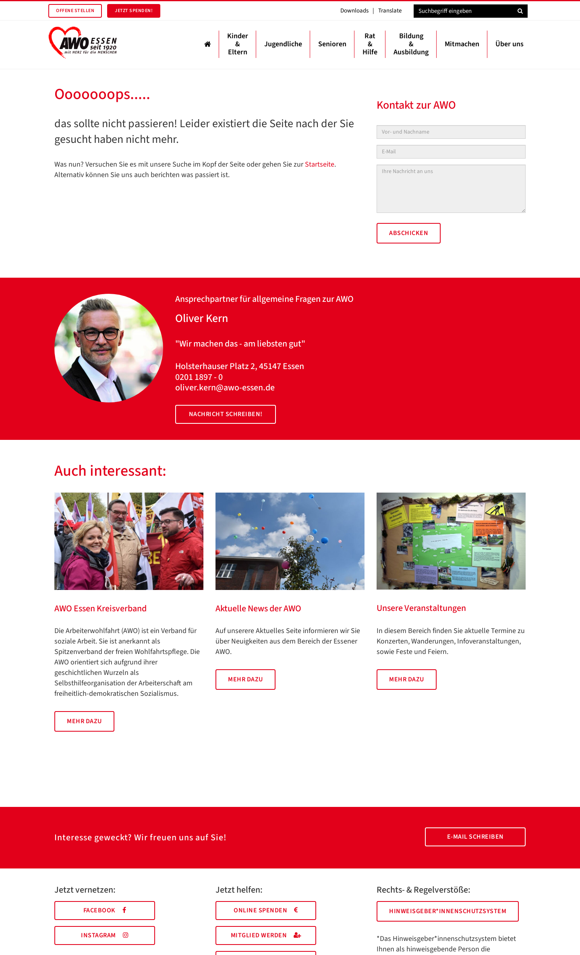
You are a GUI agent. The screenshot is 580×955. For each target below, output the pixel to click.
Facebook (104, 910)
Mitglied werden (266, 935)
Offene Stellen (75, 10)
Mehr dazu (84, 721)
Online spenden (266, 910)
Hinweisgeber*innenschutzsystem (447, 911)
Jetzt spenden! (134, 10)
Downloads (354, 10)
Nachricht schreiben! (226, 414)
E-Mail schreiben (475, 836)
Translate (390, 10)
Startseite (319, 164)
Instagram (104, 935)
